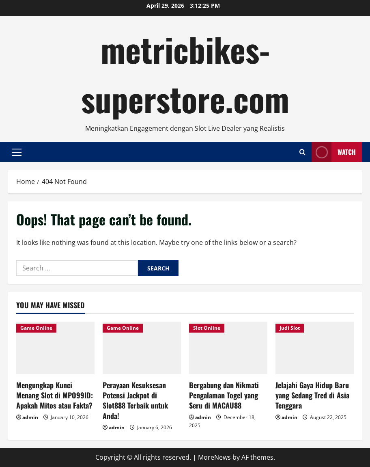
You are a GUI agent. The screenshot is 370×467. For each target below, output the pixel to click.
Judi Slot (290, 327)
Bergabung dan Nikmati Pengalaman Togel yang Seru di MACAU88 (224, 395)
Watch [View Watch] (334, 152)
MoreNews (214, 457)
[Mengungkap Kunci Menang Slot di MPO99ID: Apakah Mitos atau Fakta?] (55, 348)
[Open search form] (302, 152)
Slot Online (206, 327)
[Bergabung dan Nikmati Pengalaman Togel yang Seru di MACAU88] (228, 348)
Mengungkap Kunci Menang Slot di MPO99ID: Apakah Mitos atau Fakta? (54, 395)
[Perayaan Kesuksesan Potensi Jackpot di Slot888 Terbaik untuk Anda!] (142, 348)
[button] (17, 152)
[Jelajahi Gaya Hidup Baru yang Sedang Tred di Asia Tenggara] (314, 348)
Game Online (36, 327)
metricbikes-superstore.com (185, 73)
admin (30, 417)
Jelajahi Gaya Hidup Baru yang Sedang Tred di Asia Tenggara (312, 395)
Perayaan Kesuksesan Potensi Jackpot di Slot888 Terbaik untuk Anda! (135, 400)
